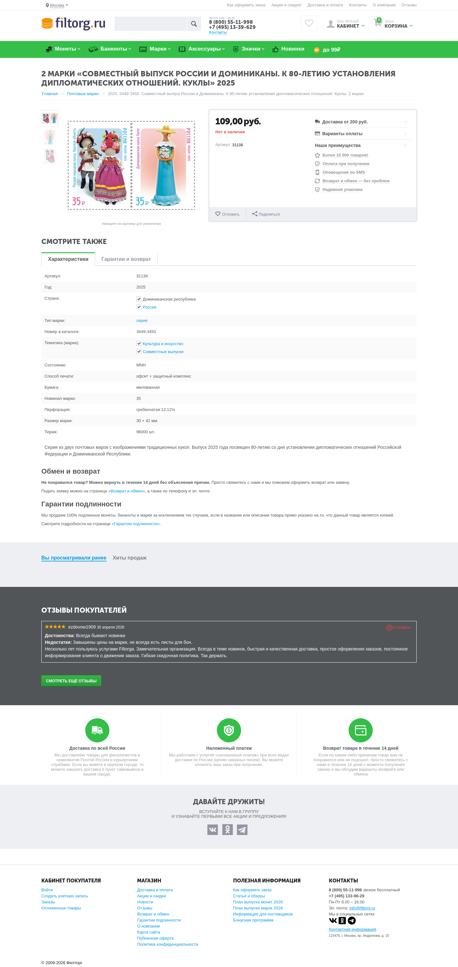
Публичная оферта (155, 938)
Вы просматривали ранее (74, 557)
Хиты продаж (130, 557)
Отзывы (409, 5)
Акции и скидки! (286, 5)
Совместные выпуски (163, 351)
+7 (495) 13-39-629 (232, 27)
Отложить (230, 214)
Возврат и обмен (153, 914)
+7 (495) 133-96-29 (346, 896)
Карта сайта (148, 932)
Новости (145, 902)
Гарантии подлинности (159, 920)
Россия (149, 307)
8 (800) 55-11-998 (231, 22)
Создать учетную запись (64, 896)
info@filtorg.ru (362, 908)
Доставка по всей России (97, 748)
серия (142, 320)
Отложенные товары (61, 908)
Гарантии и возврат (126, 259)
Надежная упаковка (343, 189)
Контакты (358, 5)
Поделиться (266, 214)
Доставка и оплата (325, 5)
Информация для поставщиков (263, 914)
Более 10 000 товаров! (345, 155)
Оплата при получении (346, 163)
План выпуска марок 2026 (258, 908)
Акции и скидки (151, 896)
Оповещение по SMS (344, 172)
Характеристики (68, 259)
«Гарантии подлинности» (136, 523)
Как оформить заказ (246, 5)
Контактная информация (352, 929)
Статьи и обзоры (249, 896)
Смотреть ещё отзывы (71, 681)
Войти (47, 889)
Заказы (48, 902)
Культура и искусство (163, 343)
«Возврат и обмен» (126, 491)
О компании (384, 5)
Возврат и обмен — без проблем (356, 180)
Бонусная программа (253, 920)
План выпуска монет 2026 (258, 902)
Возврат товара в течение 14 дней (360, 748)
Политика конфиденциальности (167, 944)
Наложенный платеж (229, 748)
